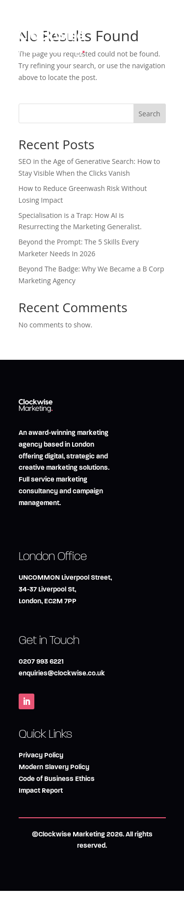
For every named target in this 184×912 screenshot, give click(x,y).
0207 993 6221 (41, 661)
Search (149, 113)
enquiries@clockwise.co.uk (62, 673)
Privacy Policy (41, 755)
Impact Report (41, 790)
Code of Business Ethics (57, 779)
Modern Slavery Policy (54, 767)
